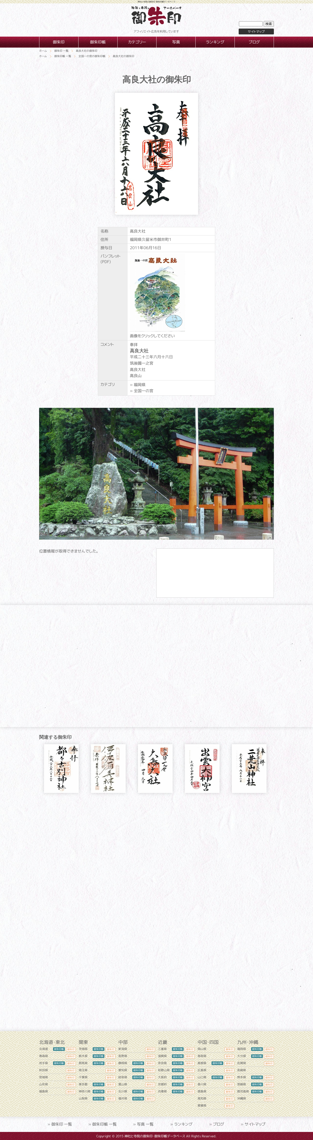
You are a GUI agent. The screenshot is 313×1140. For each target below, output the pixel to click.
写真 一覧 (145, 1124)
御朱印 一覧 (61, 1124)
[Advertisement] (156, 843)
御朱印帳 (59, 1049)
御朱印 (71, 1049)
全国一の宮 (143, 390)
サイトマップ (256, 31)
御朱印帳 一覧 (104, 1124)
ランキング (183, 1124)
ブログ (218, 1124)
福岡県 (139, 384)
